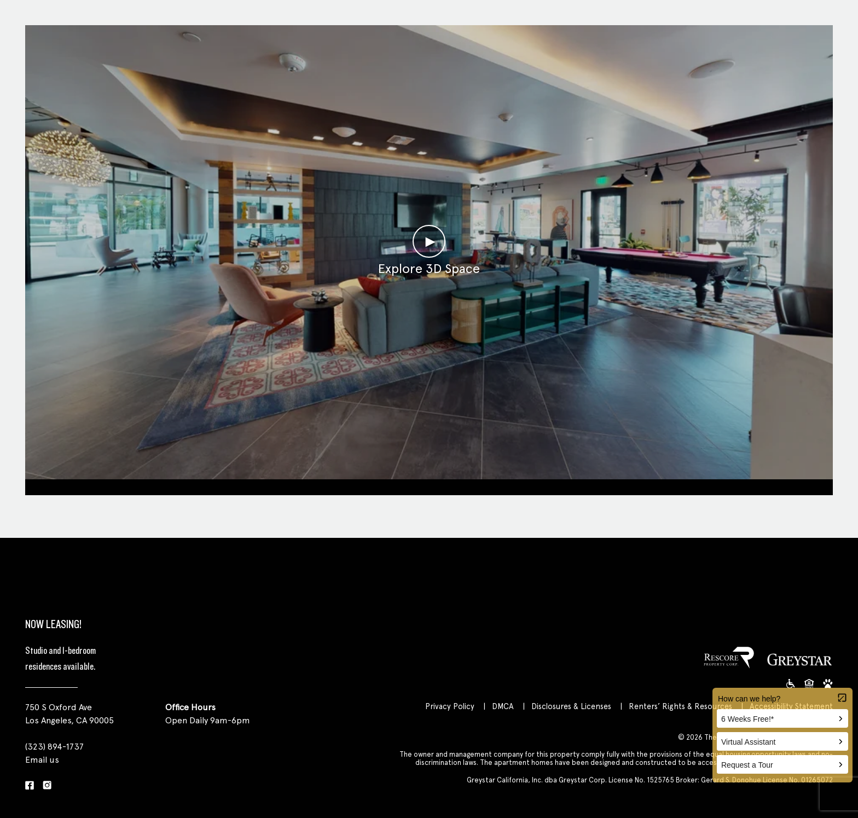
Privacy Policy (449, 706)
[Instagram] (47, 786)
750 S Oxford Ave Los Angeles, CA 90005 (69, 714)
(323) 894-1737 (54, 746)
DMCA (503, 706)
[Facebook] (29, 786)
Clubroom (429, 485)
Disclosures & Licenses (571, 706)
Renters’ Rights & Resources (680, 706)
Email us (42, 760)
